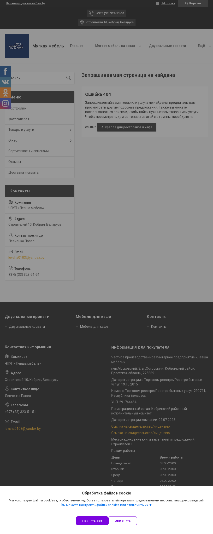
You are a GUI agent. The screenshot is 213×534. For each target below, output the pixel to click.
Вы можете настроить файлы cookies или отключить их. (105, 505)
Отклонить (123, 521)
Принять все (92, 521)
